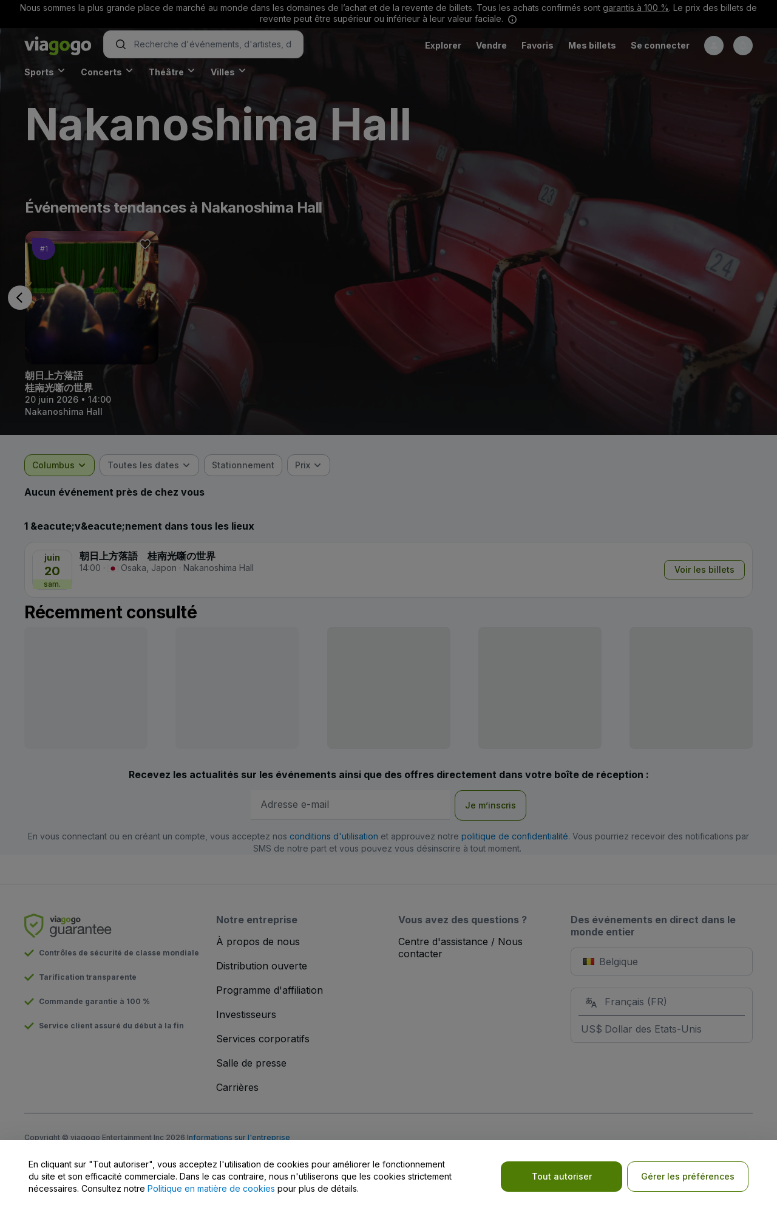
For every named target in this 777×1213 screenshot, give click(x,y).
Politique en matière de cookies (211, 1188)
